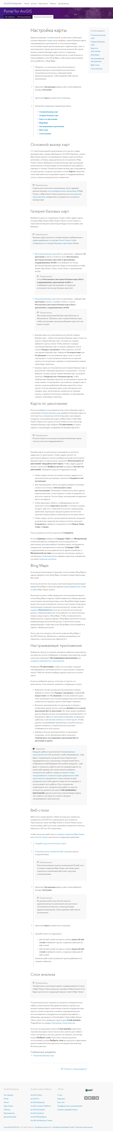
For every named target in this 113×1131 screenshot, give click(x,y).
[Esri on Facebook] (89, 1097)
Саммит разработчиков (67, 1109)
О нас (59, 1095)
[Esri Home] (89, 1089)
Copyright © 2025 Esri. (12, 1127)
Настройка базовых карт (43, 1055)
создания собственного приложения (47, 661)
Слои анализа (96, 69)
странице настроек (47, 559)
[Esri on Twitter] (86, 1097)
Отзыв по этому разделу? (75, 1068)
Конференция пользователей (69, 1105)
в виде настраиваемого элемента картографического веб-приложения (56, 775)
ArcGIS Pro (35, 1098)
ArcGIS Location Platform (41, 1105)
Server (6, 1102)
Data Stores (43, 4)
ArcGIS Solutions (37, 1113)
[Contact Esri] (97, 1097)
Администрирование (43, 17)
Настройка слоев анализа (63, 1022)
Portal (26, 4)
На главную (10, 17)
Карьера (61, 1098)
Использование (24, 17)
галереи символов (71, 834)
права (49, 40)
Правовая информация (84, 1127)
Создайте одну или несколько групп (50, 843)
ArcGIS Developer (38, 1109)
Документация (10, 1116)
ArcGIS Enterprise (13, 3)
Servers (34, 4)
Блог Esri (61, 1102)
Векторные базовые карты (46, 254)
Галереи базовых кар (50, 413)
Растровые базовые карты (46, 299)
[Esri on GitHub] (93, 1097)
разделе (41, 610)
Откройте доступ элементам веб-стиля (51, 851)
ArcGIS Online (36, 1095)
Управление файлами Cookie (63, 1127)
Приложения (63, 4)
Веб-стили (95, 65)
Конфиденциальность (43, 1127)
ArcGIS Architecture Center (41, 1120)
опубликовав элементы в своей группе (60, 720)
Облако (53, 4)
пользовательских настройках (62, 191)
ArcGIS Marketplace (39, 1116)
